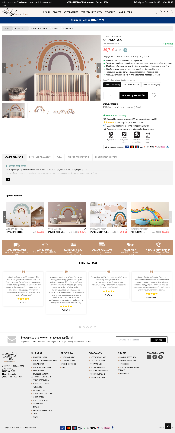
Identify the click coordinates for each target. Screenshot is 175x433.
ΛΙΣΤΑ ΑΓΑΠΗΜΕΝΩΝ (98, 367)
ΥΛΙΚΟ (59, 157)
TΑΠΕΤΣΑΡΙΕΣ (38, 387)
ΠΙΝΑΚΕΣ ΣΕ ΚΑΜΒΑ (40, 357)
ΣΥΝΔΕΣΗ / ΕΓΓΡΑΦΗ (98, 361)
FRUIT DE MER (38, 404)
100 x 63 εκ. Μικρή (112, 84)
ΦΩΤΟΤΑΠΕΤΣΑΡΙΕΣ (40, 390)
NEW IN (46, 12)
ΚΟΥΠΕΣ (36, 414)
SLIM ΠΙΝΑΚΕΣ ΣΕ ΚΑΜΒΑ (42, 367)
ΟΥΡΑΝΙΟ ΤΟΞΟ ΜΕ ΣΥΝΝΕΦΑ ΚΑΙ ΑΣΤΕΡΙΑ (57, 233)
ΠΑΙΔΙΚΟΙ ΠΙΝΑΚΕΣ (39, 371)
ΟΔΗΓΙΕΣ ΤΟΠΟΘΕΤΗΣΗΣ (78, 157)
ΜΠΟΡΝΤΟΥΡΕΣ (38, 397)
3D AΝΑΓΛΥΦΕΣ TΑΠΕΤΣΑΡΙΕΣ (43, 394)
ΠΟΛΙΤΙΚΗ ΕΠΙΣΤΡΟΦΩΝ (127, 361)
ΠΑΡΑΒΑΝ (36, 407)
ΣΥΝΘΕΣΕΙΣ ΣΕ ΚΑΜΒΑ (41, 380)
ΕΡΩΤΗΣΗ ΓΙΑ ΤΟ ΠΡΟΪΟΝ (106, 157)
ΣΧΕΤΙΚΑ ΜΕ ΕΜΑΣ (68, 357)
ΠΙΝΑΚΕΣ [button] (57, 12)
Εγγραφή (158, 340)
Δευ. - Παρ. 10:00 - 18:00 (12, 377)
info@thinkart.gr (9, 374)
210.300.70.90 (8, 371)
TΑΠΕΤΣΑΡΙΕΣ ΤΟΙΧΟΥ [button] (91, 12)
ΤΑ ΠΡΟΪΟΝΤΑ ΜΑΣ (68, 361)
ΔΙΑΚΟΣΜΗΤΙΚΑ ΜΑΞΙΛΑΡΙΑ (42, 410)
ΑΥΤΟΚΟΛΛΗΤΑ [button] (71, 12)
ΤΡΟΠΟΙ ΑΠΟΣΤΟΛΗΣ (98, 377)
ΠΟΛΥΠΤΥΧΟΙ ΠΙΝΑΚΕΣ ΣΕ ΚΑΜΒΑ (45, 361)
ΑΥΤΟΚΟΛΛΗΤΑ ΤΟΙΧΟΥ (41, 383)
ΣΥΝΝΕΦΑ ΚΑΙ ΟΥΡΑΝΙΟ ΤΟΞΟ (99, 233)
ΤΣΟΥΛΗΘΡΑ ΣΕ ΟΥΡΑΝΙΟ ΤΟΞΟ (137, 233)
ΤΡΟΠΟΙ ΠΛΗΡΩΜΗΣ (98, 374)
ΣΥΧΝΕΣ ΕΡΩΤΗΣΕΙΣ (69, 364)
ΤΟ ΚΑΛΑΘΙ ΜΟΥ (96, 364)
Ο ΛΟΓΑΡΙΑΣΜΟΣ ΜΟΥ (98, 357)
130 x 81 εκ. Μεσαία (131, 84)
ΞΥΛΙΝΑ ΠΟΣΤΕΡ (38, 364)
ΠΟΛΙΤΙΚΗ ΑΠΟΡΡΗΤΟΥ (127, 357)
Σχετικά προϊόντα (14, 195)
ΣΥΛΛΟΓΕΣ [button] (110, 12)
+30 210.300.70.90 (165, 2)
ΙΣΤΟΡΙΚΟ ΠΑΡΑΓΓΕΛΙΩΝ (99, 371)
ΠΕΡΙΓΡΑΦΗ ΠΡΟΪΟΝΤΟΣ (40, 157)
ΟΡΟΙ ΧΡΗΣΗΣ (124, 364)
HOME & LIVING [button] (125, 12)
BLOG (63, 367)
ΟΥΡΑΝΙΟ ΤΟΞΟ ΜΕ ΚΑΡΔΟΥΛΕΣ (14, 233)
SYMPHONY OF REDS (40, 400)
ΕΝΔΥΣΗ (36, 417)
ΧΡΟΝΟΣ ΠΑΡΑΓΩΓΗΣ (14, 157)
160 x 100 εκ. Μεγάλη (151, 84)
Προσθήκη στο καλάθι (133, 95)
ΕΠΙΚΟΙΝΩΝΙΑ (124, 373)
